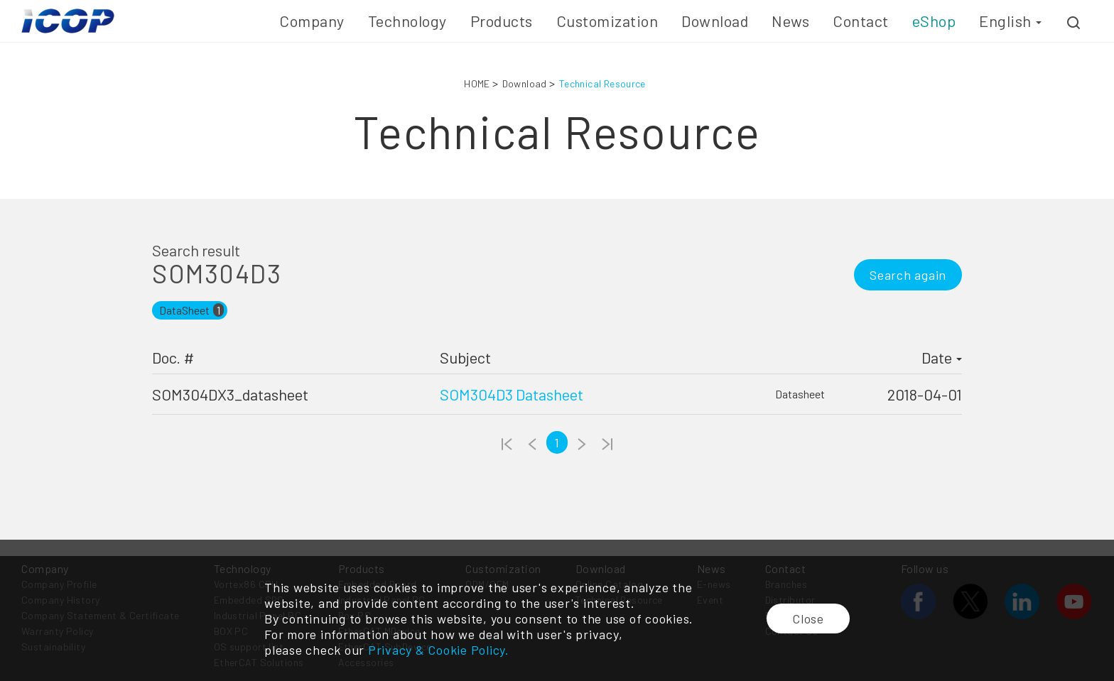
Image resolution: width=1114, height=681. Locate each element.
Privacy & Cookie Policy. (438, 650)
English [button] (1010, 20)
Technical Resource (602, 83)
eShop (934, 20)
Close (808, 618)
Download (524, 83)
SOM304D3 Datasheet (511, 394)
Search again (908, 275)
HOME (477, 83)
